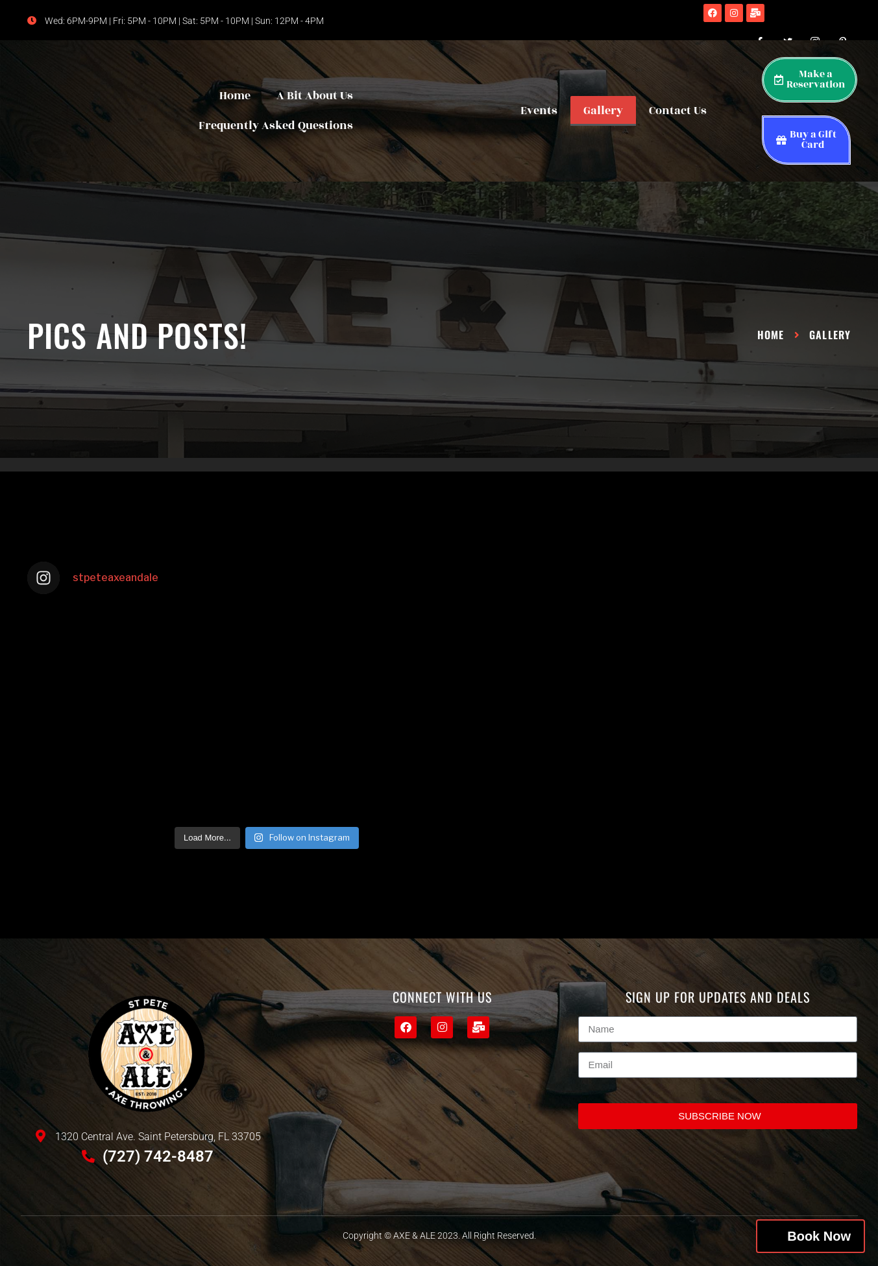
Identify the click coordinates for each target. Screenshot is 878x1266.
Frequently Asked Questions (276, 125)
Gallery (603, 110)
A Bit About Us (314, 96)
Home (234, 96)
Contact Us (678, 110)
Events (538, 110)
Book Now (819, 1236)
